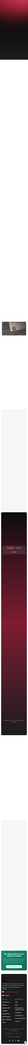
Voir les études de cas (14, 966)
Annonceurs (5, 1002)
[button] (6, 995)
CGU (17, 1033)
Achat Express (10, 547)
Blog (16, 1005)
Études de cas (19, 1015)
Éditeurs (4, 1005)
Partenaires (18, 1012)
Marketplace (14, 552)
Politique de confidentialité (14, 1036)
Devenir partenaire (20, 1018)
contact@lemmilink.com (11, 992)
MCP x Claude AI (6, 1019)
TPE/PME (4, 1010)
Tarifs (4, 1022)
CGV (21, 1033)
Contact (17, 1021)
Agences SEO (6, 1008)
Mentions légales (10, 1033)
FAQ (16, 1002)
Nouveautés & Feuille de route (19, 1008)
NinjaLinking (18, 547)
